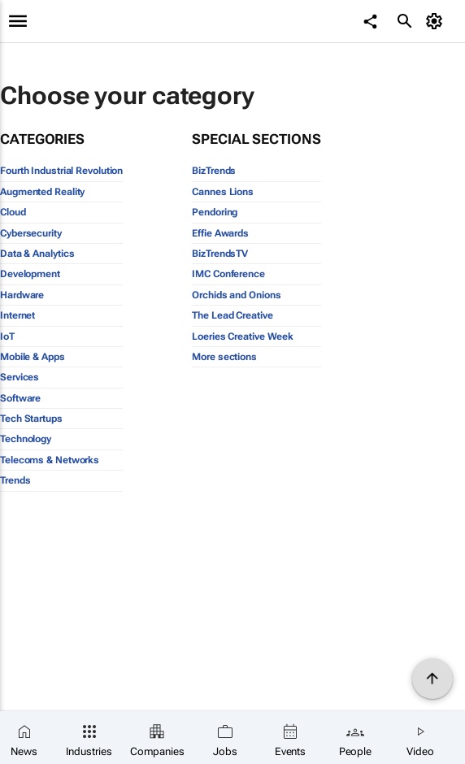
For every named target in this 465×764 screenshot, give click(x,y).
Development (30, 274)
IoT (7, 336)
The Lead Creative (232, 315)
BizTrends (214, 170)
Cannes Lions (223, 192)
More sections (224, 356)
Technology (25, 439)
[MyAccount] (437, 21)
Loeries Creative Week (242, 336)
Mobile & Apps (32, 356)
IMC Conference (228, 274)
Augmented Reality (42, 192)
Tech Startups (31, 418)
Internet (17, 315)
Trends (15, 480)
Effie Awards (220, 233)
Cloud (13, 212)
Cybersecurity (31, 233)
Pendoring (214, 212)
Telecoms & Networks (49, 460)
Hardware (22, 295)
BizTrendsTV (220, 253)
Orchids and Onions (236, 295)
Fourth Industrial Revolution (61, 170)
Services (19, 377)
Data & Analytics (37, 253)
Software (20, 398)
